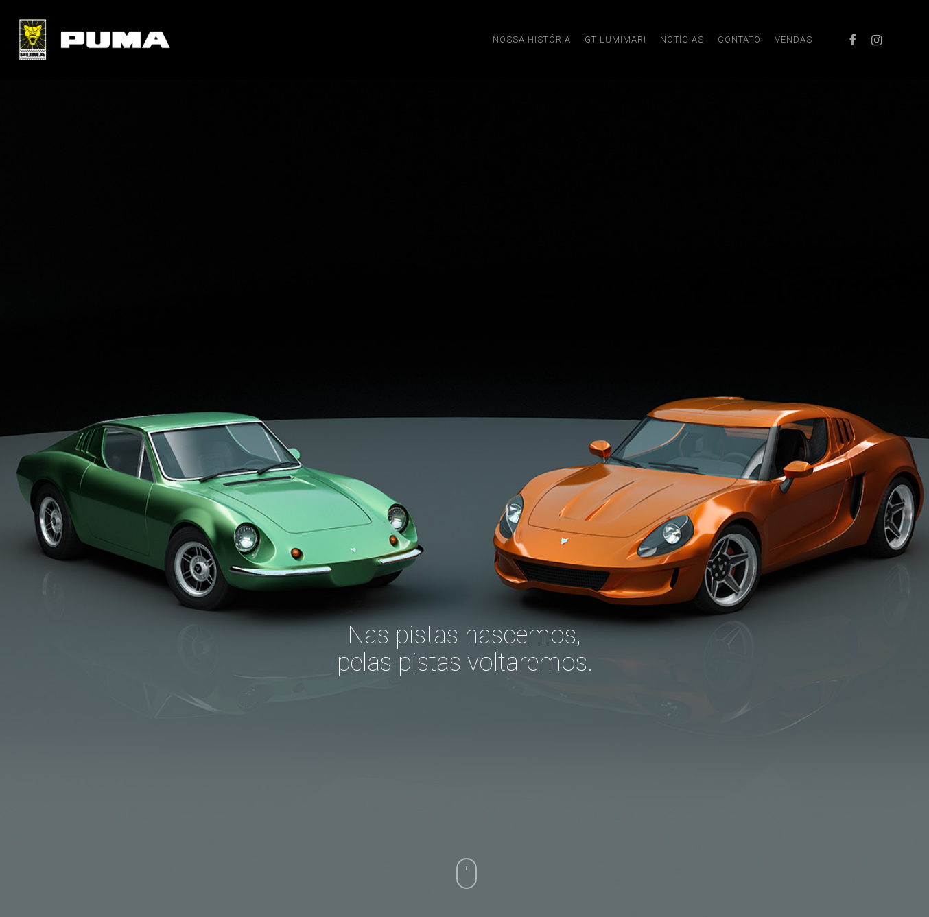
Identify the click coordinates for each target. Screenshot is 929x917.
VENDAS (793, 39)
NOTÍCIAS (682, 39)
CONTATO (739, 39)
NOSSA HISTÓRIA (532, 39)
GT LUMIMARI (615, 39)
